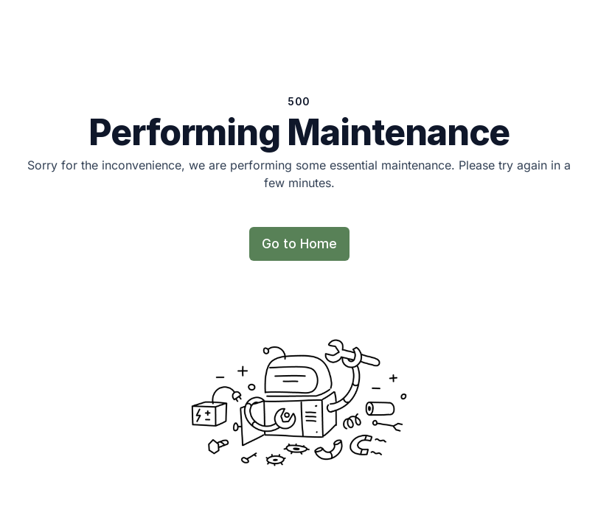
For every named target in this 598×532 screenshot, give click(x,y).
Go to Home (299, 243)
